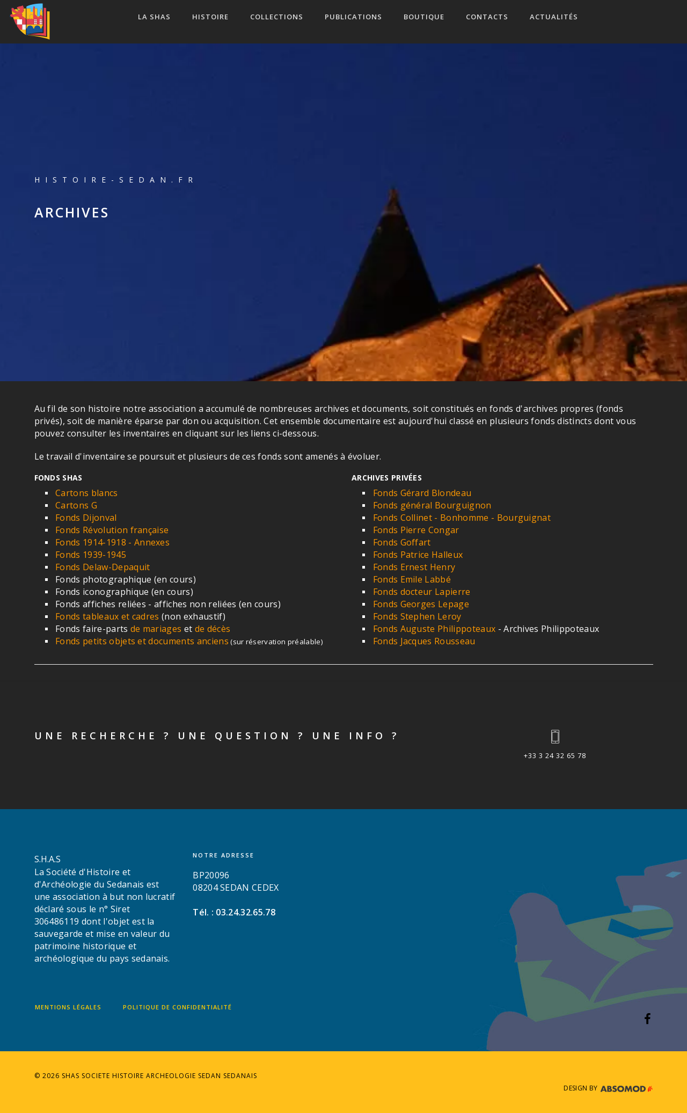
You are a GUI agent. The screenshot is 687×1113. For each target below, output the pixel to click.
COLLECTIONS (276, 16)
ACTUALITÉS (554, 16)
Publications (353, 16)
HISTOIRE (210, 16)
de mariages (156, 629)
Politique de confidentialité (177, 1007)
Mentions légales (68, 1007)
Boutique (424, 16)
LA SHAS (154, 16)
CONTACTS (487, 16)
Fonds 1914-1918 (90, 542)
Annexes (152, 542)
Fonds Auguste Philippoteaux (434, 629)
